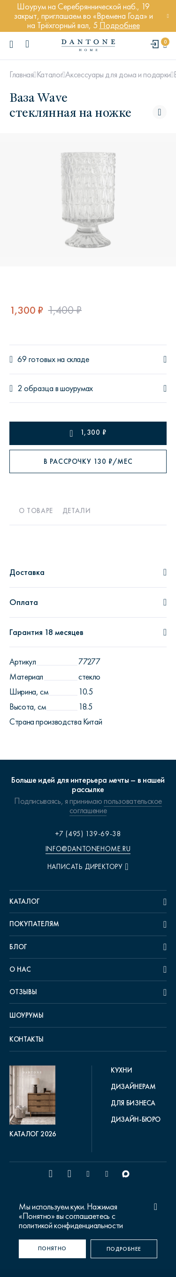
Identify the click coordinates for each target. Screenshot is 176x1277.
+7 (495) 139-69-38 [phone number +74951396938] (88, 834)
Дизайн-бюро (136, 1119)
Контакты (26, 1039)
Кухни (121, 1070)
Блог (18, 947)
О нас (20, 969)
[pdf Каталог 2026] (34, 1102)
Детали (76, 510)
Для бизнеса (133, 1103)
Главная (21, 74)
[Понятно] (52, 1248)
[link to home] (88, 45)
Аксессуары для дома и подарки (118, 74)
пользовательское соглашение (115, 806)
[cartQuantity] (165, 45)
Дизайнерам (133, 1086)
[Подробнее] (124, 1248)
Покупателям (34, 924)
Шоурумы (26, 1015)
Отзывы (23, 992)
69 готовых (36, 359)
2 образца (35, 388)
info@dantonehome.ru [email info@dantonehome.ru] (88, 849)
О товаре (36, 510)
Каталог (49, 74)
